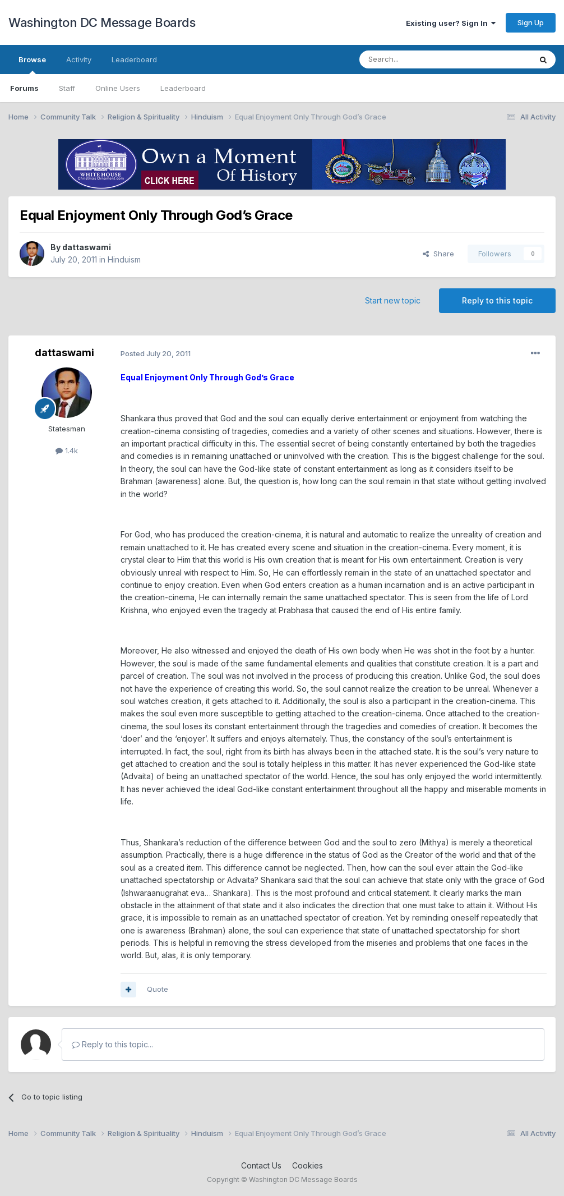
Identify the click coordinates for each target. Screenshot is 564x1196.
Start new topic (392, 300)
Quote (157, 989)
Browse (32, 64)
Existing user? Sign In (451, 23)
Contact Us (261, 1165)
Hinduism (124, 259)
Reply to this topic (497, 300)
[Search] (416, 59)
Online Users (117, 88)
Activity (78, 59)
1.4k (67, 450)
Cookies (307, 1165)
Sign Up (530, 22)
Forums (24, 88)
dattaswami (86, 247)
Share (438, 253)
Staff (67, 88)
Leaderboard (183, 88)
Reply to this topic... (112, 1044)
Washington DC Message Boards (101, 22)
